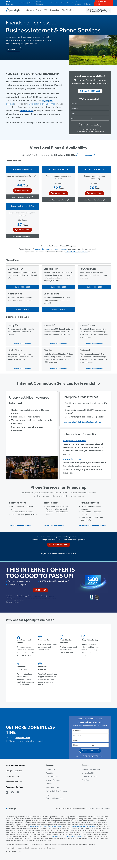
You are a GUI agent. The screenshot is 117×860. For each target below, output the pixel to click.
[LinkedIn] (7, 792)
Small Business (9, 3)
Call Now (90, 91)
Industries (54, 10)
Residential (54, 3)
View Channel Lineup (22, 343)
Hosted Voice (26, 110)
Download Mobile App (54, 798)
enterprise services (60, 249)
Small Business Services (15, 765)
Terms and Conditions (103, 808)
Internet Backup (72, 459)
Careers (49, 784)
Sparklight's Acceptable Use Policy (83, 827)
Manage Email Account (91, 769)
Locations (61, 3)
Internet (29, 10)
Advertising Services (14, 787)
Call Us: (58, 545)
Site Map (85, 780)
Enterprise (22, 3)
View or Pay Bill (87, 773)
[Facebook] (12, 792)
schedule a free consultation (76, 252)
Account (78, 3)
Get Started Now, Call (32, 451)
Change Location (85, 155)
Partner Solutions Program (56, 791)
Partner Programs (39, 3)
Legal (48, 794)
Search (88, 3)
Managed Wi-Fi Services (76, 440)
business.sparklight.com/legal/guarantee (66, 836)
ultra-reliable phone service (42, 103)
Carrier (31, 3)
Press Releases (52, 776)
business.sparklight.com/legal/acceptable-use (46, 827)
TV (45, 10)
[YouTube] (18, 792)
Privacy (91, 808)
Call (22, 287)
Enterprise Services (14, 771)
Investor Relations (53, 780)
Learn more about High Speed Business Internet (83, 422)
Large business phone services (92, 525)
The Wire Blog (68, 10)
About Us (49, 773)
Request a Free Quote (90, 125)
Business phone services (20, 525)
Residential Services (14, 782)
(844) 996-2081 (22, 737)
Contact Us (50, 769)
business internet (42, 249)
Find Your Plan (13, 49)
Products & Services (90, 776)
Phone (38, 10)
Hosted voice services (54, 525)
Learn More (40, 590)
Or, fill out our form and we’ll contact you (58, 554)
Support (70, 3)
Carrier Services (12, 776)
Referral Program (52, 787)
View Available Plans (31, 444)
